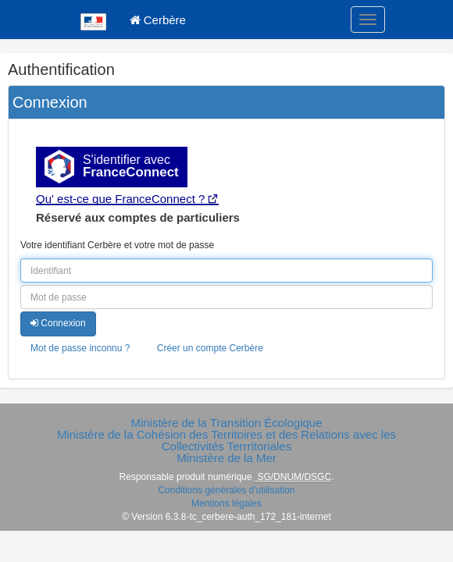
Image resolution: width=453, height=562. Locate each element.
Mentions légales (226, 503)
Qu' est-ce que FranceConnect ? (120, 198)
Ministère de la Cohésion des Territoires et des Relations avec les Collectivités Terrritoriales (226, 440)
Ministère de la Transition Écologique (226, 422)
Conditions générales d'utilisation (226, 490)
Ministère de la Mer (226, 457)
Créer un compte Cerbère (210, 348)
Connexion (58, 323)
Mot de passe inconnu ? (80, 348)
